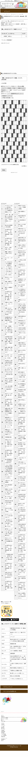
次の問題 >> (24, 166)
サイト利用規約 (3, 735)
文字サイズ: (4, 93)
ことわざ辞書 (3, 734)
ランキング (3, 725)
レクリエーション (4, 738)
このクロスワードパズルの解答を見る (10, 164)
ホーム (2, 715)
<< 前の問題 (3, 83)
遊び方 (2, 740)
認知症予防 (3, 736)
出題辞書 (2, 730)
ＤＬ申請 (2, 726)
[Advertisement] (14, 58)
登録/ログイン (17, 0)
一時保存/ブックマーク (6, 95)
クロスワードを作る (4, 718)
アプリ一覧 (3, 721)
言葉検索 (2, 724)
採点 (3, 170)
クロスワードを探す (4, 717)
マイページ (25, 0)
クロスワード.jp (8, 4)
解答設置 (2, 727)
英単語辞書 (3, 731)
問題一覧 (2, 716)
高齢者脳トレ (3, 739)
